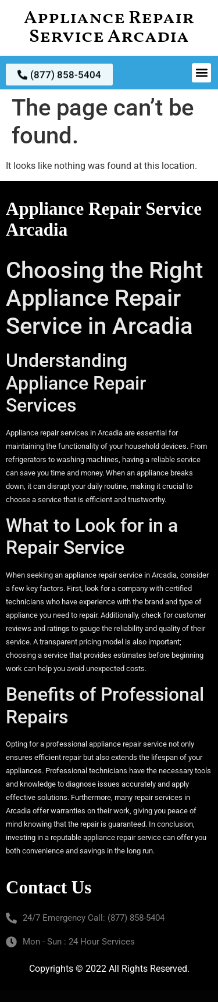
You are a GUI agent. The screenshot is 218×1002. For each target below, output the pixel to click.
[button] (201, 72)
